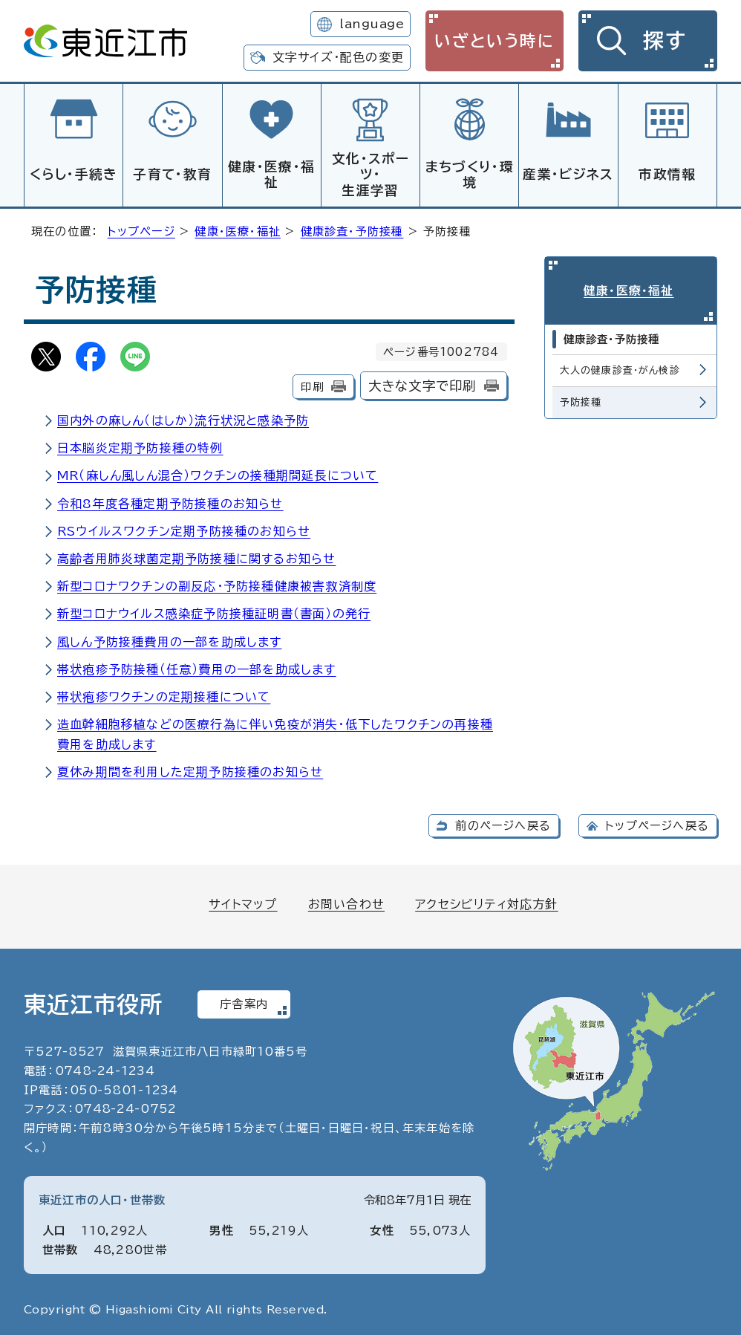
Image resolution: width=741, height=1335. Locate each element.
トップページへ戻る (657, 823)
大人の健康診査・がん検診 (620, 365)
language (371, 24)
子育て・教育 (172, 174)
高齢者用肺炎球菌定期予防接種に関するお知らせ (196, 556)
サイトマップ (243, 902)
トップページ (141, 229)
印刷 (312, 384)
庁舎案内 (244, 1001)
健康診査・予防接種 (352, 229)
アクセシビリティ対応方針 (486, 902)
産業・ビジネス (568, 174)
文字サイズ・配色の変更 (338, 57)
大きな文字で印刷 (422, 383)
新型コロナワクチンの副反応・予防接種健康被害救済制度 (216, 584)
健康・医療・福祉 (271, 174)
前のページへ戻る (503, 823)
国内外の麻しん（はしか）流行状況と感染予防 (183, 418)
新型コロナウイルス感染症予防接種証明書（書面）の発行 (213, 611)
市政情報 (667, 174)
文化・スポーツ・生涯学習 (370, 174)
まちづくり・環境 (469, 174)
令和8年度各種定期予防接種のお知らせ (170, 501)
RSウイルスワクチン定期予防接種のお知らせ (183, 529)
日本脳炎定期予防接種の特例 (140, 446)
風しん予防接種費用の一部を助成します (169, 640)
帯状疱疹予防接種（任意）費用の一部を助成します (196, 667)
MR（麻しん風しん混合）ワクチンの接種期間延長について (217, 473)
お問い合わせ (346, 902)
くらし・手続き (74, 174)
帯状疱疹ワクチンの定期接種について (163, 695)
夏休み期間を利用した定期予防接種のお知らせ (190, 770)
